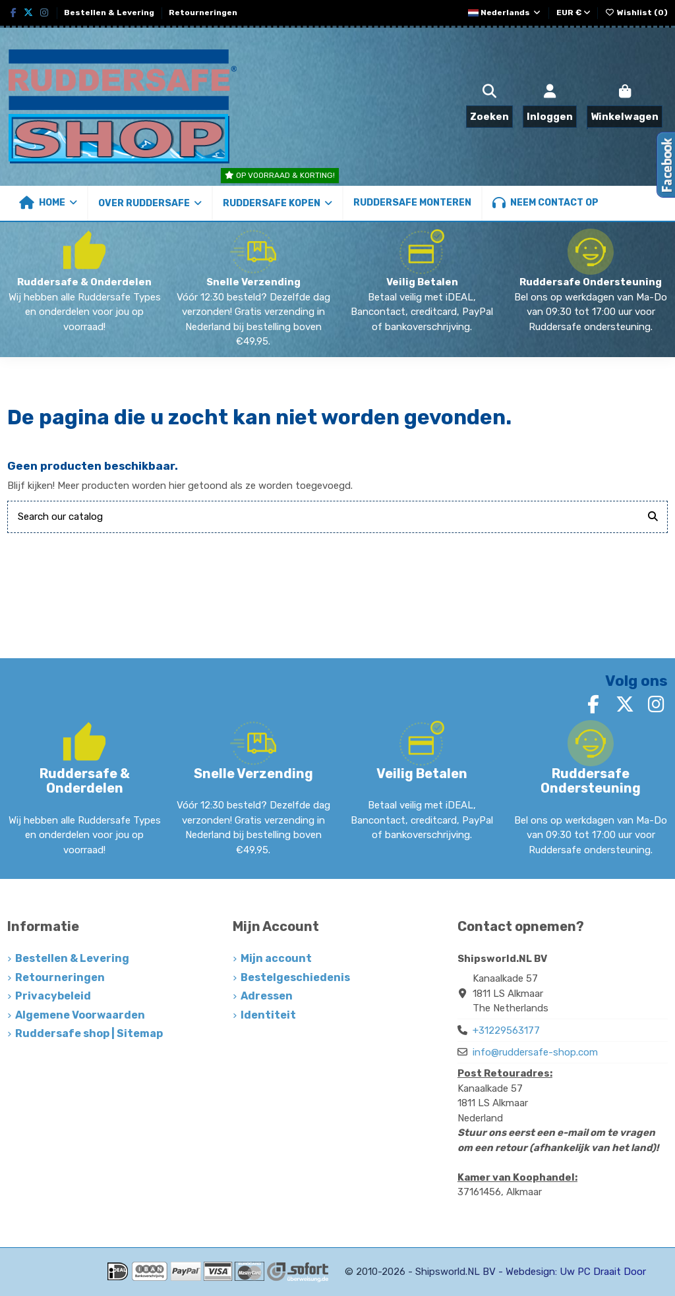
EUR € (573, 12)
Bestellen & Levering (110, 12)
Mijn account (276, 958)
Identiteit (268, 1015)
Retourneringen (203, 12)
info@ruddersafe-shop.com (535, 1052)
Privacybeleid (53, 996)
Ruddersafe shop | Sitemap (89, 1033)
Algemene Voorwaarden (80, 1015)
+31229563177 (506, 1030)
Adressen (267, 996)
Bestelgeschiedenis (295, 977)
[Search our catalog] (653, 517)
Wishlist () (636, 12)
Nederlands (505, 12)
